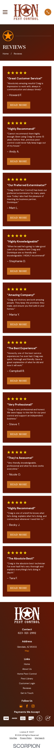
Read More (18, 105)
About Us (27, 669)
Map (27, 650)
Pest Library (27, 678)
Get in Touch (27, 693)
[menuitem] (13, 738)
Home (27, 664)
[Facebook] (27, 706)
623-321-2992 (27, 633)
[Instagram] (33, 706)
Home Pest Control (27, 673)
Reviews (27, 688)
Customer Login (27, 683)
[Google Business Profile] (20, 706)
